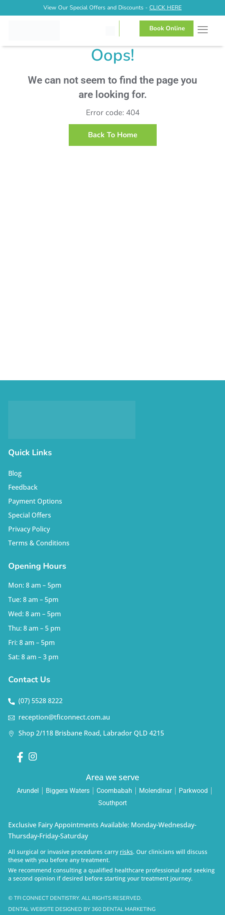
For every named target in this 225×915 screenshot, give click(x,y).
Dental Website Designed (45, 909)
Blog (15, 473)
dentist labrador (112, 285)
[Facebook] (20, 757)
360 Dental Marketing (123, 909)
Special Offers (29, 515)
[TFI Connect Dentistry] (50, 30)
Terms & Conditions (39, 542)
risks (126, 852)
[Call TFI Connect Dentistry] (110, 31)
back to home (112, 135)
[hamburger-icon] (203, 31)
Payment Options (35, 501)
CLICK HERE (165, 7)
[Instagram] (32, 757)
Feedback (23, 487)
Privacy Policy (29, 529)
